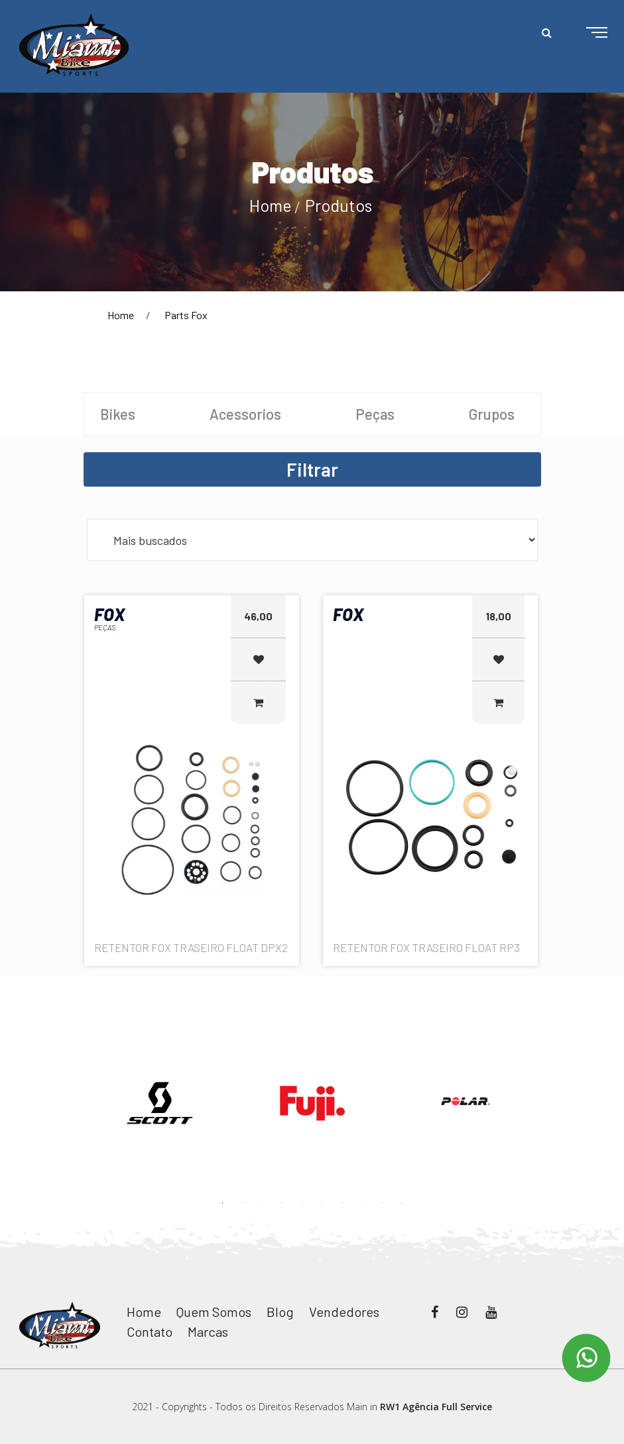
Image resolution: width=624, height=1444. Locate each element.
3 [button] (262, 1203)
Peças (375, 413)
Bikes (117, 413)
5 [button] (302, 1203)
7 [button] (342, 1203)
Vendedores (344, 1312)
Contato (149, 1331)
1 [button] (222, 1203)
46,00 (258, 616)
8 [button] (362, 1203)
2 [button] (242, 1203)
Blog (280, 1312)
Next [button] (551, 1085)
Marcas (208, 1331)
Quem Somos (213, 1312)
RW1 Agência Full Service (436, 1406)
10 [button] (401, 1203)
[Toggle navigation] (586, 33)
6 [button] (322, 1203)
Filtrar (312, 469)
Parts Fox (186, 315)
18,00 (498, 616)
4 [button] (282, 1203)
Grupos (492, 413)
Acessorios (245, 413)
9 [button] (382, 1203)
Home (270, 205)
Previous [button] (73, 1085)
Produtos (338, 205)
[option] (160, 1103)
